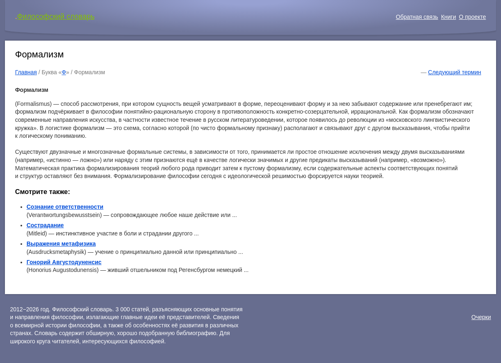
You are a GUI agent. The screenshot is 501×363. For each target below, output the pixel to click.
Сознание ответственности (65, 206)
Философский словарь (56, 16)
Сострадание (45, 225)
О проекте (472, 17)
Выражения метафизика (61, 243)
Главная (26, 72)
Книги (448, 17)
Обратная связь (417, 17)
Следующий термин (454, 72)
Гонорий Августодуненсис (64, 262)
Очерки (481, 317)
